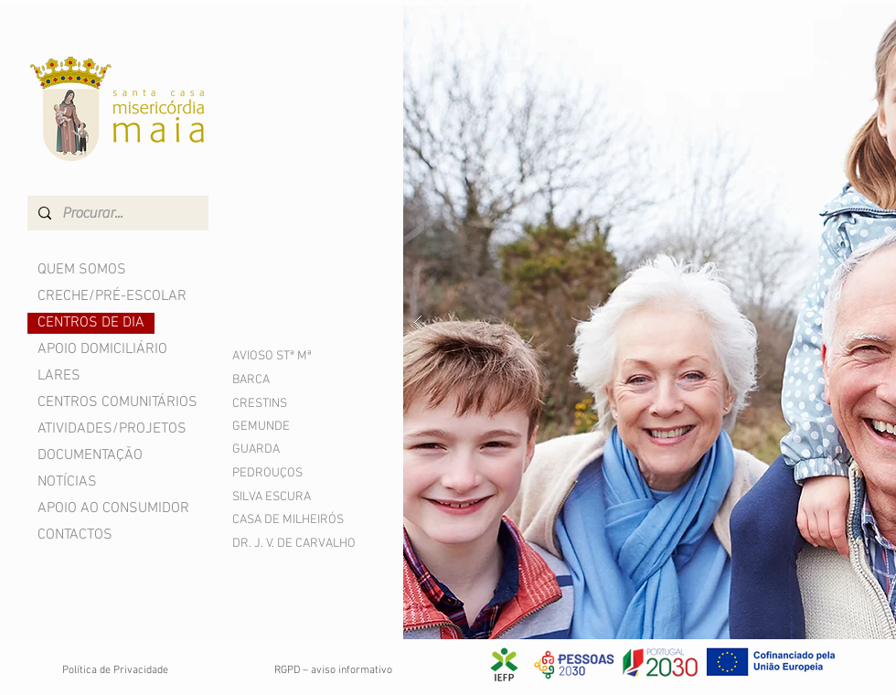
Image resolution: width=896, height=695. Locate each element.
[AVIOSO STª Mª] (295, 356)
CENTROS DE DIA (90, 323)
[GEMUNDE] (280, 426)
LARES (58, 376)
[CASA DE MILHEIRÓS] (290, 520)
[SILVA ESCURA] (280, 497)
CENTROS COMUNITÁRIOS (117, 402)
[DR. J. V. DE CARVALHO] (310, 543)
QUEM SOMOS (81, 270)
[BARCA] (280, 380)
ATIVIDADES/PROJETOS (112, 429)
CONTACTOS (74, 535)
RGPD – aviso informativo (333, 670)
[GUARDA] (280, 449)
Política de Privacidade (115, 670)
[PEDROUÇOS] (280, 473)
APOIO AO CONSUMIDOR (113, 508)
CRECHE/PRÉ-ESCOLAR (112, 296)
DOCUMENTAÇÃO (90, 455)
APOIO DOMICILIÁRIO (102, 349)
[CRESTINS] (280, 403)
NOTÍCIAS (67, 482)
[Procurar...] (116, 213)
